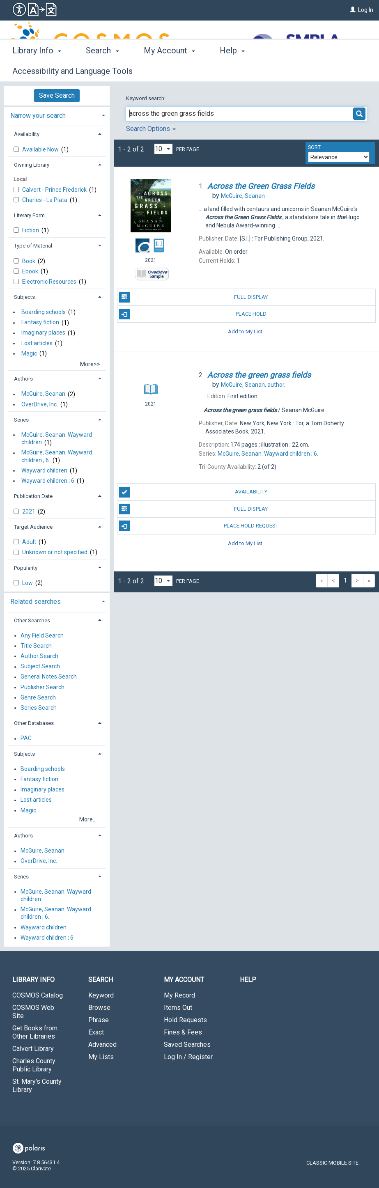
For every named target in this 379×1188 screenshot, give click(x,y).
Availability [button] (26, 134)
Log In (365, 10)
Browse (99, 1007)
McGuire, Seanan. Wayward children (56, 438)
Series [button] (21, 420)
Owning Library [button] (31, 165)
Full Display (193, 297)
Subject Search (40, 666)
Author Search (39, 656)
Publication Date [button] (33, 496)
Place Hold (192, 314)
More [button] (285, 71)
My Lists (101, 1057)
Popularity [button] (25, 568)
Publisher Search (42, 687)
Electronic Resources (50, 281)
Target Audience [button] (33, 527)
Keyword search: (146, 98)
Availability (193, 492)
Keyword (101, 995)
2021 (29, 511)
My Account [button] (169, 70)
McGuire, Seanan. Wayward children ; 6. (56, 456)
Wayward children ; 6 (47, 480)
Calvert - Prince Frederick (55, 189)
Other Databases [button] (34, 723)
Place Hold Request (198, 526)
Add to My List (245, 331)
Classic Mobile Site (332, 1163)
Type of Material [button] (33, 246)
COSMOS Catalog (37, 995)
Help (248, 980)
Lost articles (37, 343)
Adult (29, 542)
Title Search (36, 645)
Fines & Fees (183, 1032)
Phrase (98, 1020)
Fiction (31, 230)
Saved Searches (187, 1044)
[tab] (57, 114)
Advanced (102, 1044)
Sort (314, 147)
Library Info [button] (36, 70)
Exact (96, 1032)
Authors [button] (23, 379)
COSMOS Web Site (33, 1012)
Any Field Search (42, 635)
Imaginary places (43, 333)
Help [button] (232, 70)
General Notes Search (49, 677)
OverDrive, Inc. (39, 404)
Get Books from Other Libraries (34, 1032)
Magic (29, 353)
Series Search (39, 707)
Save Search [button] (57, 95)
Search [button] (102, 70)
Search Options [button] (151, 129)
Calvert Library (33, 1049)
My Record (179, 995)
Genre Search (38, 697)
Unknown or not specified (55, 552)
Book (29, 261)
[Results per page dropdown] (163, 149)
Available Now (41, 149)
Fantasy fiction (40, 322)
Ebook (30, 271)
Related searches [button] (35, 601)
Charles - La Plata (45, 200)
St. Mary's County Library (37, 1086)
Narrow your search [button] (38, 115)
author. (253, 384)
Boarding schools (43, 312)
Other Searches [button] (32, 620)
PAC (26, 738)
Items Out (178, 1007)
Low (28, 583)
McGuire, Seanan (43, 394)
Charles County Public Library (33, 1065)
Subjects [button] (24, 297)
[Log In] (353, 10)
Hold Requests (185, 1020)
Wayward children (44, 470)
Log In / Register (188, 1057)
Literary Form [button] (29, 215)
